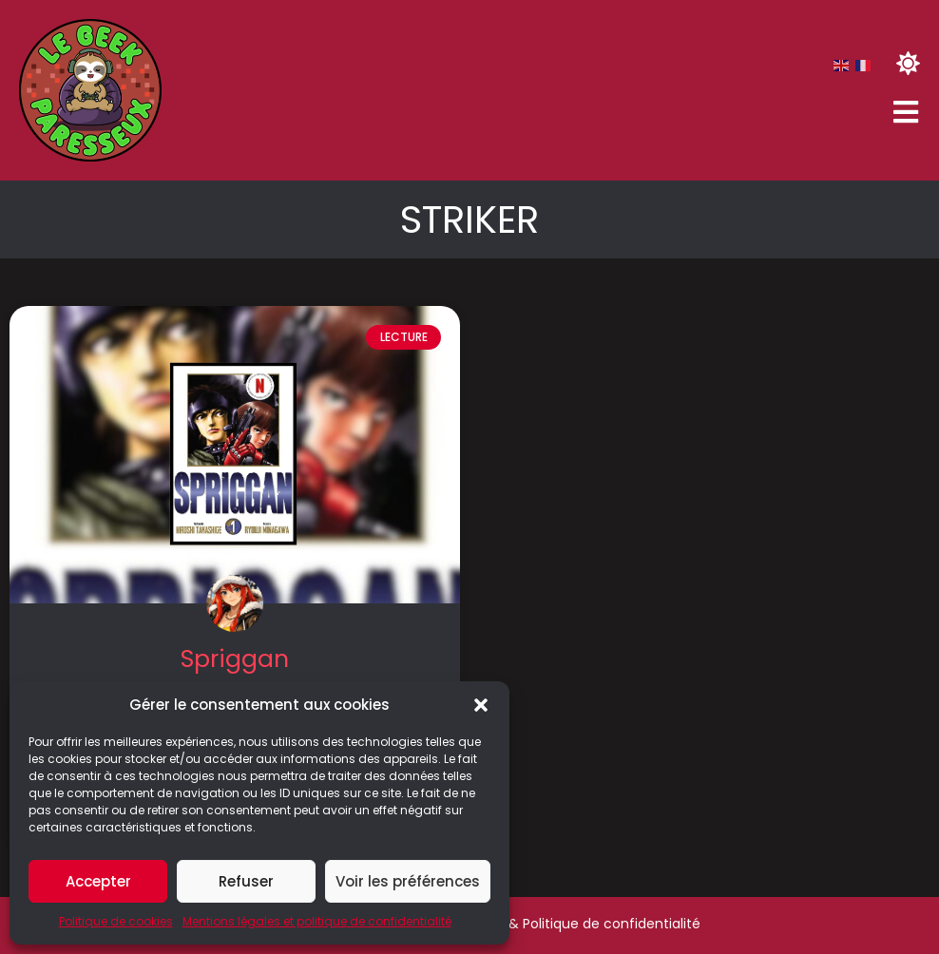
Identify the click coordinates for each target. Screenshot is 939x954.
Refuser (246, 881)
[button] (480, 705)
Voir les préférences (407, 881)
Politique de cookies (116, 921)
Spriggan (235, 659)
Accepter (98, 881)
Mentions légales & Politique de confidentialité (546, 923)
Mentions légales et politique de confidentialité (316, 921)
